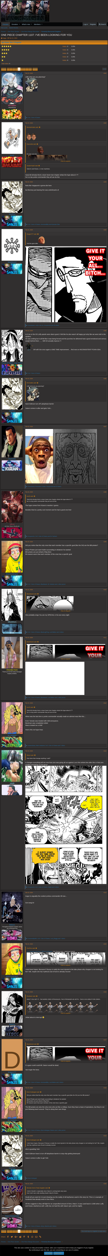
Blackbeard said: (32, 592)
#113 (104, 750)
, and (44, 224)
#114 (104, 889)
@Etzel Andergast (47, 948)
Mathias (13, 1021)
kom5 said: (30, 495)
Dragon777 (13, 1069)
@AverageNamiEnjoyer (34, 948)
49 (30, 69)
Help (102, 1243)
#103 (104, 182)
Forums (5, 24)
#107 (104, 425)
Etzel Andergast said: (33, 1089)
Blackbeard (12, 262)
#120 (104, 1181)
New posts (4, 28)
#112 (104, 702)
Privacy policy (95, 1243)
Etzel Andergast (13, 573)
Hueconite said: (32, 144)
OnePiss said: (31, 945)
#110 (104, 588)
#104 (104, 230)
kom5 (13, 155)
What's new (26, 24)
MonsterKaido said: (33, 127)
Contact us (74, 1243)
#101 (104, 73)
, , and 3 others (43, 884)
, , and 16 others (44, 324)
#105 (104, 329)
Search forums (13, 28)
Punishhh (12, 458)
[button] (19, 24)
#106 (104, 377)
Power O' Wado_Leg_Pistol (13, 362)
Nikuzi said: (30, 754)
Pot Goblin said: (32, 382)
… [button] (11, 69)
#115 (104, 941)
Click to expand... (66, 161)
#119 (104, 1133)
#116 (104, 989)
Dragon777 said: (32, 234)
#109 (104, 540)
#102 (104, 123)
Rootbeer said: (31, 993)
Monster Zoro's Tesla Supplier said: (38, 1185)
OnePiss (12, 214)
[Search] (102, 24)
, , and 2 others (46, 631)
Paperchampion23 (13, 1213)
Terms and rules (84, 1243)
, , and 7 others (47, 744)
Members (37, 24)
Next (34, 69)
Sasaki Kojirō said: (33, 165)
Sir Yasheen (12, 734)
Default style (6, 1243)
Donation (15, 24)
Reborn (13, 922)
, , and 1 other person (47, 583)
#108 (104, 491)
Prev (4, 69)
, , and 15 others (45, 485)
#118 (104, 1085)
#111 (104, 636)
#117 (104, 1037)
